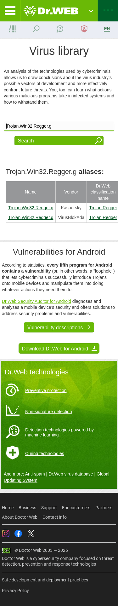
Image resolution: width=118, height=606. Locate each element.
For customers (76, 507)
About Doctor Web (19, 517)
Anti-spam (35, 473)
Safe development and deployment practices (45, 579)
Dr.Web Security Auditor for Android (36, 301)
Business (27, 507)
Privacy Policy (15, 590)
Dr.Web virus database (70, 473)
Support (49, 507)
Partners (103, 507)
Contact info (54, 517)
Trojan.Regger (103, 207)
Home (8, 507)
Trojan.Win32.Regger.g (30, 207)
